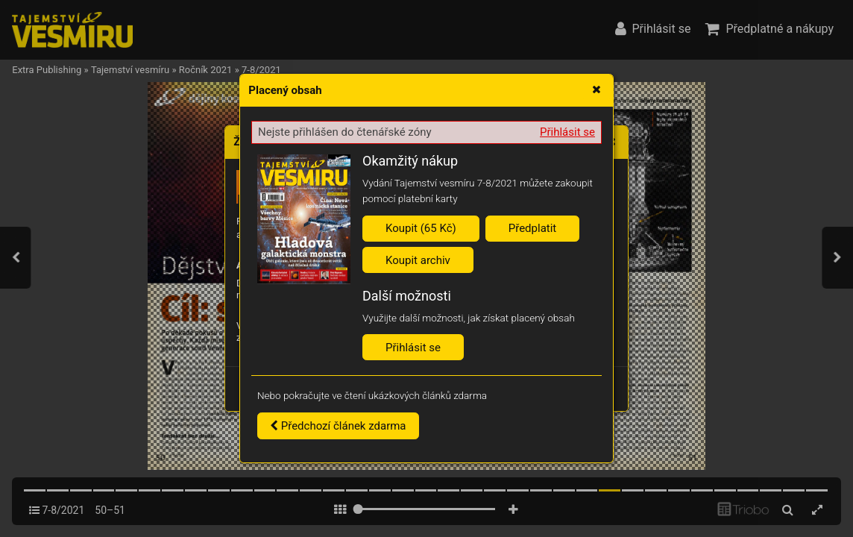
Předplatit (533, 228)
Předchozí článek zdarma (338, 426)
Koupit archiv (417, 260)
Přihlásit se (567, 132)
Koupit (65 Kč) (420, 228)
